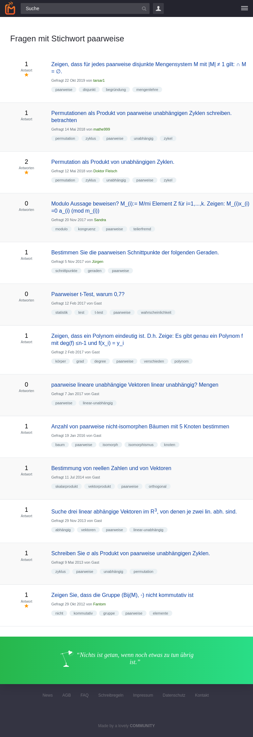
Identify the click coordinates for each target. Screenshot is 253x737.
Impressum (143, 695)
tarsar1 (99, 80)
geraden (94, 271)
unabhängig (144, 138)
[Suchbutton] (144, 8)
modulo (61, 229)
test (81, 312)
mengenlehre (147, 90)
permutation (65, 138)
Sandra (100, 220)
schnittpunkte (66, 271)
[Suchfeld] (85, 8)
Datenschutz (174, 695)
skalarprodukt (66, 486)
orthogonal (158, 486)
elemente (160, 613)
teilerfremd (142, 229)
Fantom (99, 604)
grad (80, 361)
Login (158, 8)
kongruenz (86, 229)
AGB (66, 695)
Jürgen (97, 261)
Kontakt (202, 695)
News (47, 695)
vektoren (88, 530)
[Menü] (244, 8)
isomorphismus (141, 445)
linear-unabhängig (98, 403)
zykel (168, 138)
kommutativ (83, 613)
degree (100, 361)
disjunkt (89, 90)
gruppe (109, 613)
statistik (61, 312)
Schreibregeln (110, 695)
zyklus (90, 138)
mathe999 (101, 129)
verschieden (154, 361)
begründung (116, 90)
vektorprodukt (99, 486)
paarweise (63, 90)
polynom (182, 361)
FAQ (84, 695)
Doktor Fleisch (105, 171)
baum (60, 445)
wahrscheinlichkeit (156, 312)
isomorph (110, 445)
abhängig (63, 530)
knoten (169, 445)
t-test (99, 312)
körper (60, 361)
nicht (59, 613)
